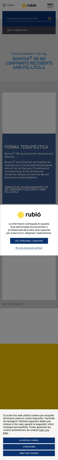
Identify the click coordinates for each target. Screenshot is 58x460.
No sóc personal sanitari (29, 248)
